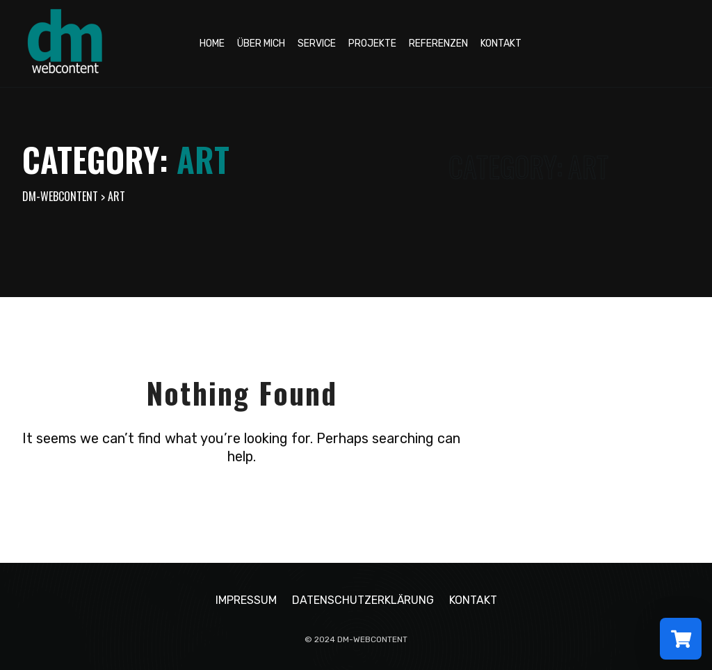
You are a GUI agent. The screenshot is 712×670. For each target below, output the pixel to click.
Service (317, 43)
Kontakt (500, 43)
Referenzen (438, 43)
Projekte (372, 43)
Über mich (261, 43)
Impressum (246, 600)
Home (212, 43)
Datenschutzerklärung (363, 600)
